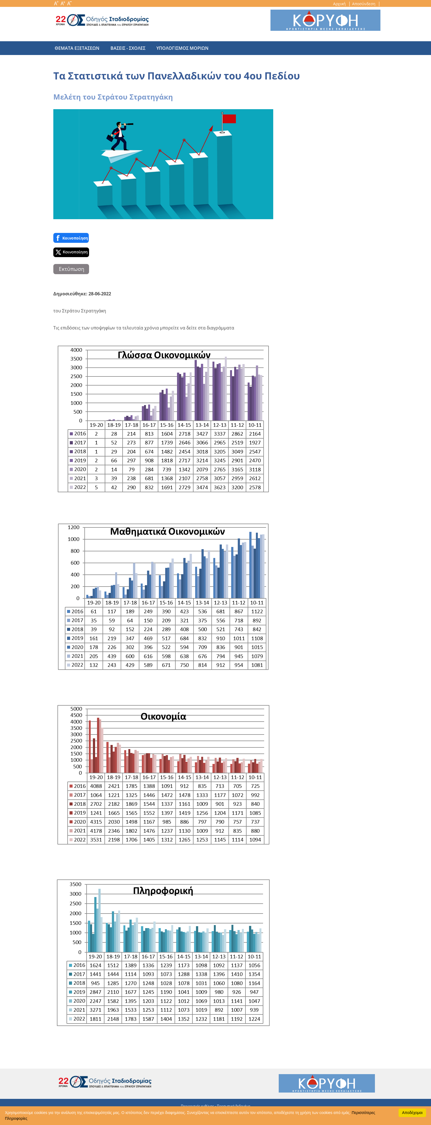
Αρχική (340, 3)
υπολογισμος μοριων (177, 48)
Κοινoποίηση (71, 238)
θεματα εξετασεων (77, 48)
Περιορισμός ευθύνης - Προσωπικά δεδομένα (215, 1106)
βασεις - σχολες (125, 48)
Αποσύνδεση (364, 3)
